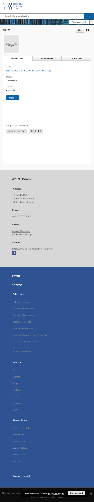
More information (56, 493)
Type (15, 396)
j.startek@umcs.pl (21, 230)
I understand (76, 493)
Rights (16, 409)
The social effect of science (26, 341)
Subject (16, 383)
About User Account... (23, 441)
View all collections (22, 351)
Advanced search (79, 22)
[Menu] (90, 3)
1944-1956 (36, 131)
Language (17, 403)
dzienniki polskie (16, 131)
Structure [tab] (77, 58)
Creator (16, 376)
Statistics (17, 461)
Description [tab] (17, 58)
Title (15, 370)
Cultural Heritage (21, 302)
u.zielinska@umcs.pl (22, 234)
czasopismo (12, 90)
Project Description (22, 428)
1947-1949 (11, 80)
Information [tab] (47, 58)
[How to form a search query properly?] (91, 22)
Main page (17, 284)
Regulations (18, 434)
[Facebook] (14, 253)
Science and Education (24, 308)
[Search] (89, 16)
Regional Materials (22, 321)
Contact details (20, 447)
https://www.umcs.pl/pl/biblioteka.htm (32, 248)
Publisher (17, 389)
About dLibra (19, 454)
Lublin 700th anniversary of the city (30, 334)
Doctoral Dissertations (24, 315)
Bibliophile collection (23, 328)
